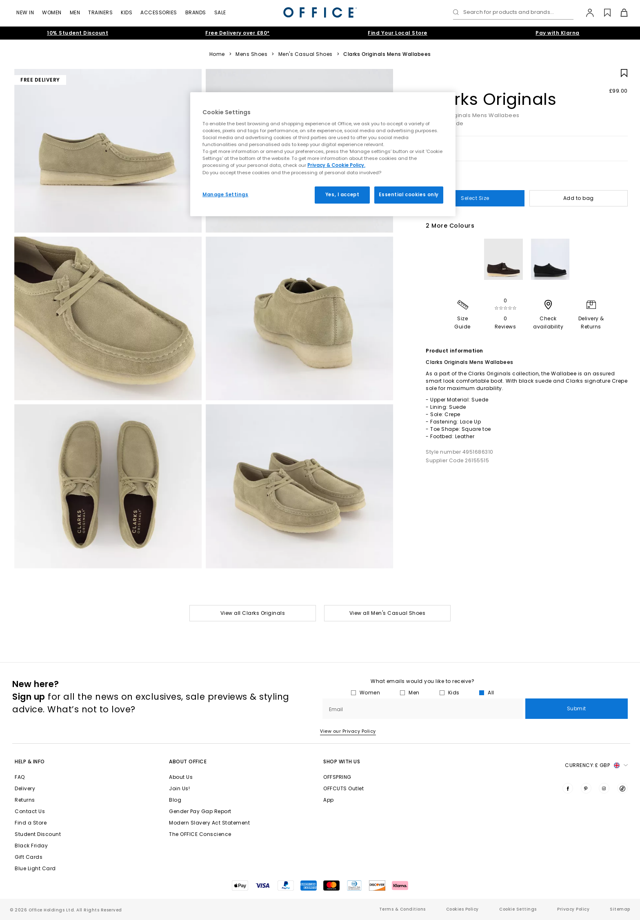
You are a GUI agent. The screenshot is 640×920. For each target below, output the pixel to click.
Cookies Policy (462, 909)
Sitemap (620, 909)
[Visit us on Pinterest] (586, 788)
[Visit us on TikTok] (622, 788)
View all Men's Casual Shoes (387, 613)
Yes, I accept (342, 194)
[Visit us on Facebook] (567, 788)
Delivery (25, 788)
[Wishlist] (603, 12)
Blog (175, 799)
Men (75, 12)
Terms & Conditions (402, 909)
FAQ (20, 777)
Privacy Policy (573, 909)
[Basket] (619, 12)
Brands (195, 12)
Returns (25, 799)
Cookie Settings (518, 909)
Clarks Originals (491, 99)
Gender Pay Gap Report (200, 811)
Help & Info (30, 761)
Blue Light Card (35, 868)
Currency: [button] (596, 765)
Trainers (100, 12)
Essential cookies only (409, 194)
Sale (220, 12)
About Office (188, 761)
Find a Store (31, 822)
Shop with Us (341, 761)
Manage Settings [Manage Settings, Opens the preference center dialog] (225, 194)
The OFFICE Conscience (200, 834)
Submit (576, 708)
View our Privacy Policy (348, 731)
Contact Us (30, 811)
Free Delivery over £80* (237, 32)
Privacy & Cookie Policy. (336, 165)
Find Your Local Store (397, 32)
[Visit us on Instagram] (604, 788)
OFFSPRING (337, 777)
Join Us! (179, 788)
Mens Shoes (251, 54)
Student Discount (38, 834)
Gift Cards (28, 856)
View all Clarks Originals (252, 613)
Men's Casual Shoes (305, 54)
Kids (126, 12)
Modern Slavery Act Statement (209, 822)
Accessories (158, 12)
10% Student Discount (77, 32)
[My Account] (586, 12)
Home (217, 54)
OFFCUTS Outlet (343, 788)
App (328, 799)
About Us (181, 777)
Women (52, 12)
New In (25, 12)
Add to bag (578, 198)
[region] (323, 154)
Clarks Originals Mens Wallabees (387, 54)
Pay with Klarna (558, 32)
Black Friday (31, 845)
